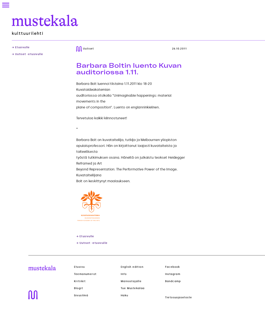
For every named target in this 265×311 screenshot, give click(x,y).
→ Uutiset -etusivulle (27, 54)
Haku (124, 295)
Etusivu (79, 266)
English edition (132, 266)
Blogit (78, 288)
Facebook (172, 266)
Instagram (173, 274)
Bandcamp (173, 281)
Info (124, 274)
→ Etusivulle (21, 47)
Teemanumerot (85, 274)
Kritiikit (80, 281)
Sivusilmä (81, 295)
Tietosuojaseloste (178, 297)
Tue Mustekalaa (133, 288)
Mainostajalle (131, 281)
